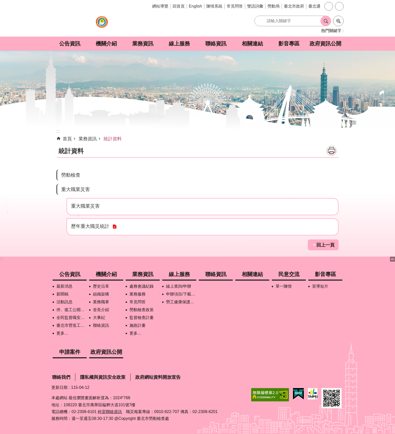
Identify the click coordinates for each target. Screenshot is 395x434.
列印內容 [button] (331, 151)
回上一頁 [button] (325, 245)
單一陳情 (284, 286)
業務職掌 (101, 302)
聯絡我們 (61, 377)
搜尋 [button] (325, 21)
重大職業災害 (75, 189)
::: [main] (58, 131)
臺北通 (314, 6)
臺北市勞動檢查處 (101, 24)
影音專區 (289, 43)
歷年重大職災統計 (90, 226)
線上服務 (179, 43)
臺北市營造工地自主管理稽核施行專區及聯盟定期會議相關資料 (71, 325)
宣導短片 (320, 286)
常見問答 (235, 6)
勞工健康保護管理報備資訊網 (181, 302)
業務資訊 (142, 43)
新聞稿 (62, 294)
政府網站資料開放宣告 (158, 377)
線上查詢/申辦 (178, 286)
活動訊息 (64, 302)
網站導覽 (160, 6)
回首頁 (179, 6)
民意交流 (289, 274)
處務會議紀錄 (141, 286)
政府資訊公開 (325, 43)
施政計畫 (137, 325)
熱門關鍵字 (331, 31)
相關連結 (252, 43)
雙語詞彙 (255, 6)
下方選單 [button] (392, 259)
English (195, 6)
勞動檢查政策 (141, 310)
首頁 (67, 138)
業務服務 (137, 294)
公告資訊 (69, 43)
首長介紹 (101, 310)
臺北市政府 (294, 6)
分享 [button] (339, 6)
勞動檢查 (70, 175)
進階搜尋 (338, 21)
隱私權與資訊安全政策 (102, 377)
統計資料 (113, 138)
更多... (62, 333)
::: (1, 259)
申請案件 (69, 352)
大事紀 (99, 317)
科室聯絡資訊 (110, 412)
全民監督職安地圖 (71, 317)
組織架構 (101, 294)
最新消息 (64, 286)
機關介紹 (106, 43)
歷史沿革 (101, 286)
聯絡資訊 (215, 43)
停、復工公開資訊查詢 (71, 310)
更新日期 (59, 387)
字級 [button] (328, 6)
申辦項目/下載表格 (181, 294)
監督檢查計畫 (141, 317)
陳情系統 (214, 6)
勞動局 (274, 6)
